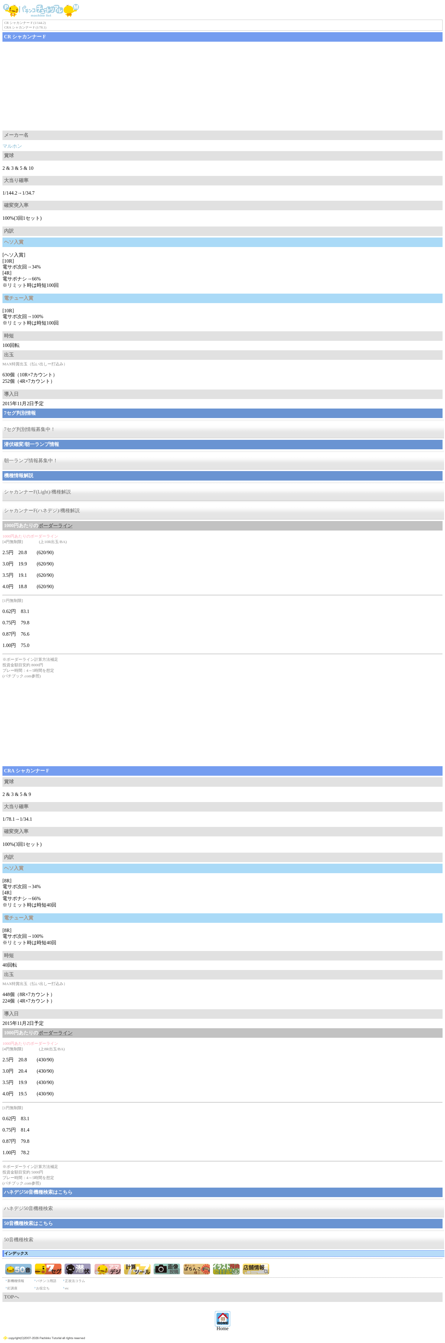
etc (67, 1288)
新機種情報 (15, 1281)
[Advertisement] (186, 86)
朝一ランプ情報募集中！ (31, 460)
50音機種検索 (18, 1239)
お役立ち (43, 1288)
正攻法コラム (75, 1281)
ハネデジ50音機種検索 (28, 1208)
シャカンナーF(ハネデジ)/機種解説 (42, 510)
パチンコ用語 (46, 1281)
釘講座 (12, 1288)
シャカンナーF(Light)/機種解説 (37, 491)
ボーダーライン (55, 525)
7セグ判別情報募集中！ (29, 429)
